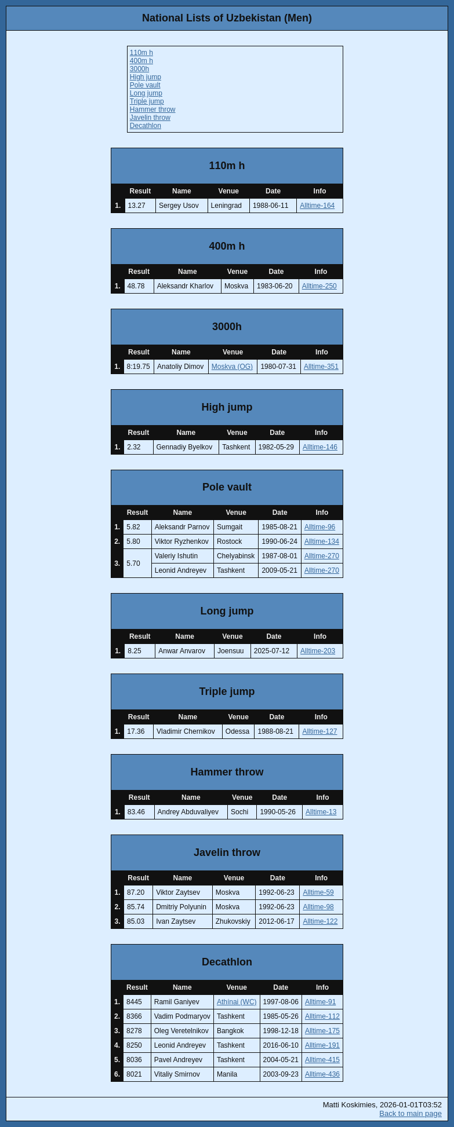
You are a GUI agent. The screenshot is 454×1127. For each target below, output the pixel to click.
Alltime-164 (317, 206)
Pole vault (145, 85)
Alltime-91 (320, 1002)
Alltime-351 (321, 367)
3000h (139, 69)
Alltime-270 (321, 556)
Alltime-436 (322, 1074)
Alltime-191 (322, 1045)
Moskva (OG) (232, 367)
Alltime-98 (318, 907)
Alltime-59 (318, 892)
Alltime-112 (322, 1016)
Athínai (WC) (237, 1002)
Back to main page (410, 1113)
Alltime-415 (322, 1060)
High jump (145, 77)
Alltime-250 (319, 286)
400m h (141, 61)
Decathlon (145, 126)
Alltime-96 (319, 527)
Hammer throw (153, 109)
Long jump (146, 93)
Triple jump (147, 101)
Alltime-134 (321, 541)
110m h (141, 53)
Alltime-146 (320, 447)
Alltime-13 (321, 812)
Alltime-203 (317, 651)
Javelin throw (150, 118)
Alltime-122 (320, 921)
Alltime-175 (322, 1031)
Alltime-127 (319, 731)
